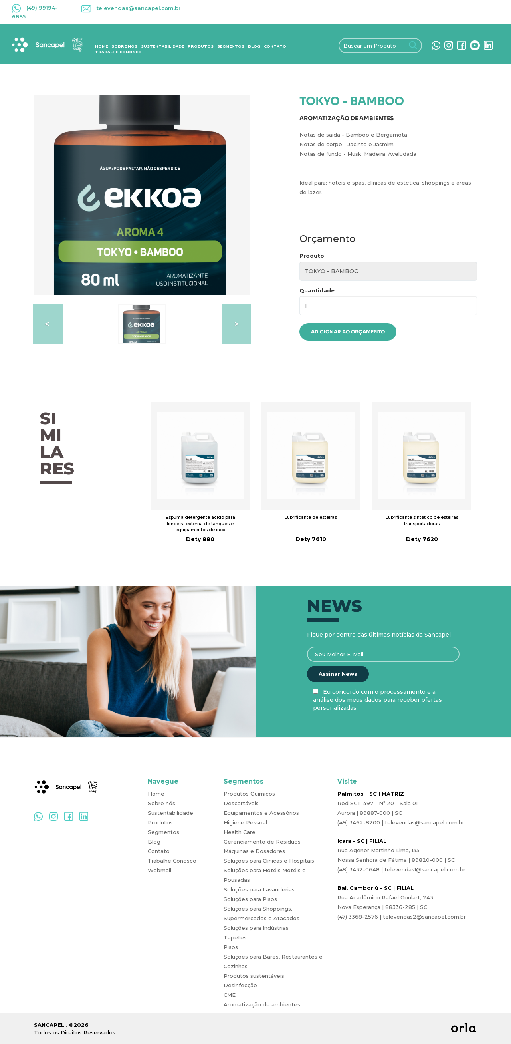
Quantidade (317, 290)
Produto (311, 255)
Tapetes (235, 937)
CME (230, 995)
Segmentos (230, 46)
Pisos (231, 947)
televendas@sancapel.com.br (131, 8)
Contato (275, 46)
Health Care (240, 832)
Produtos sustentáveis (254, 976)
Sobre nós (124, 46)
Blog (254, 46)
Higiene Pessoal (245, 822)
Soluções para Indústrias (256, 928)
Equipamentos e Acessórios (261, 813)
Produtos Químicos (249, 793)
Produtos (201, 46)
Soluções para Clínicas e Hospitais (269, 860)
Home (101, 46)
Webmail (159, 870)
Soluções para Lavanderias (259, 889)
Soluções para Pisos (250, 899)
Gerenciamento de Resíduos (262, 841)
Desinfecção (240, 985)
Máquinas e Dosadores (254, 851)
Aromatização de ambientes (262, 1004)
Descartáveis (241, 803)
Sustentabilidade (162, 46)
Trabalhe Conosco (118, 52)
